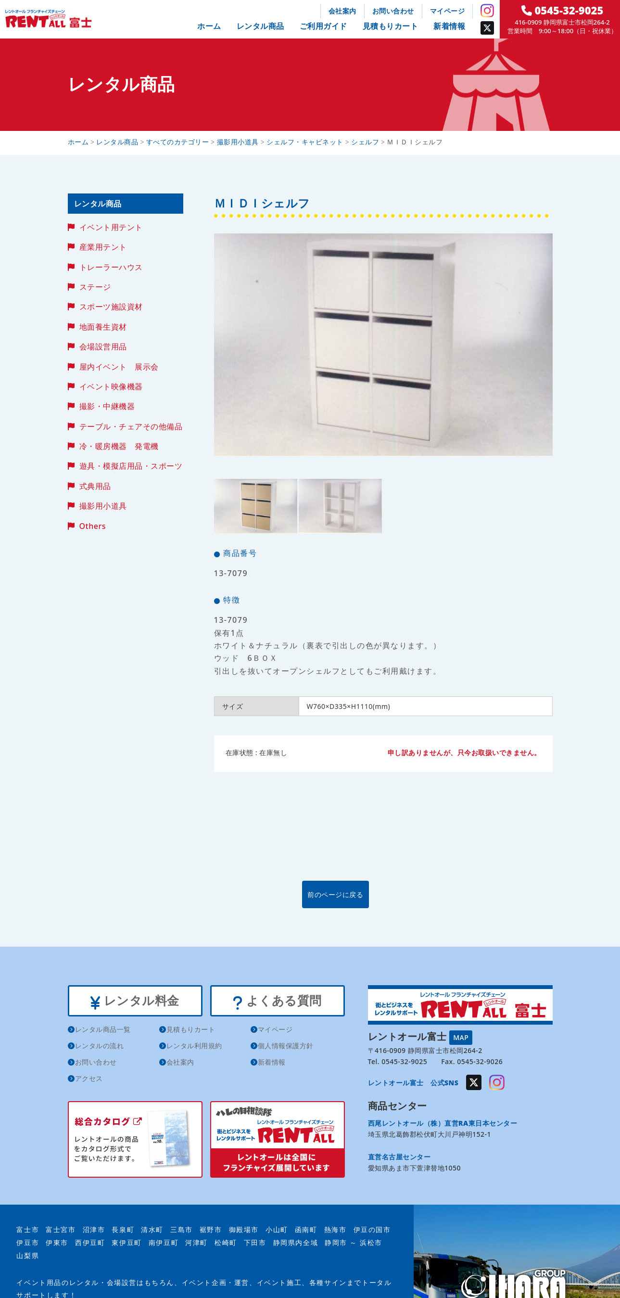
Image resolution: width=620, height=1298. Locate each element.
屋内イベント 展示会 (119, 366)
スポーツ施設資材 (111, 306)
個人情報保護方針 (286, 1047)
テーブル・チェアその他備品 (131, 426)
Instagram (487, 10)
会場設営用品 (103, 346)
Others (92, 526)
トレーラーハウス (111, 267)
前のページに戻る (383, 894)
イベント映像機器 (111, 386)
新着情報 (449, 26)
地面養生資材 (103, 326)
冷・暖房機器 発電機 (119, 446)
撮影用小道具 (103, 506)
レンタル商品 (260, 26)
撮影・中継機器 (107, 406)
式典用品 (95, 486)
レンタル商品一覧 (103, 1031)
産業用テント (103, 247)
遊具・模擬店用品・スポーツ (131, 466)
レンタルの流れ (99, 1047)
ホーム (209, 26)
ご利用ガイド (323, 26)
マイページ (447, 10)
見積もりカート (390, 26)
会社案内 (342, 10)
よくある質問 (277, 1001)
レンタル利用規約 (194, 1047)
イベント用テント (111, 227)
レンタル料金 (135, 1001)
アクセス (89, 1080)
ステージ (95, 287)
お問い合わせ (393, 10)
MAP (460, 1036)
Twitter (487, 28)
